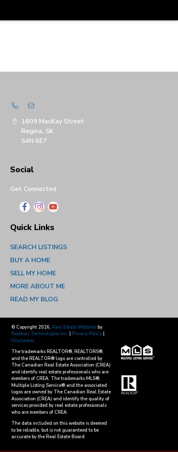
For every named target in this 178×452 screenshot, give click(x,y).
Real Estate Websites (75, 327)
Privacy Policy (87, 334)
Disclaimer (22, 341)
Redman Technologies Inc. (40, 334)
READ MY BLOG (34, 299)
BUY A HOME (30, 260)
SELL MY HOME (33, 273)
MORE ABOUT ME (37, 286)
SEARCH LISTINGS (38, 247)
